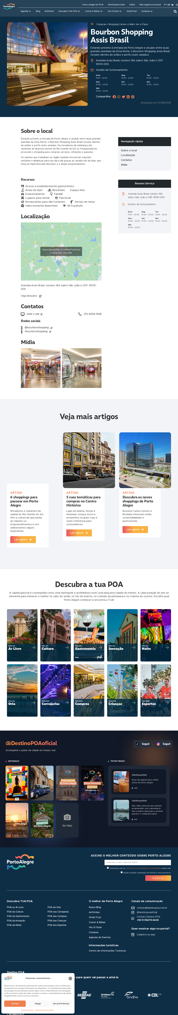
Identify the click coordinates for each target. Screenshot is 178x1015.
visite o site (34, 314)
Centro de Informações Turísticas (107, 951)
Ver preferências (61, 1004)
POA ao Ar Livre (15, 907)
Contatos (126, 160)
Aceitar (14, 1004)
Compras (94, 932)
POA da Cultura (15, 912)
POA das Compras (57, 916)
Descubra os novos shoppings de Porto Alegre (138, 501)
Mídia (124, 165)
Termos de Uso (27, 1010)
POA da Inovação (16, 921)
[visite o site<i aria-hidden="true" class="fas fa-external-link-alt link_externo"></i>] (22, 314)
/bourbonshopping (38, 331)
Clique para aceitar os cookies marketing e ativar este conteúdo (61, 251)
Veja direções (29, 296)
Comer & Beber (97, 922)
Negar (38, 1004)
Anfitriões (94, 912)
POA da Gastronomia (18, 916)
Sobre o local (129, 150)
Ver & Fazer (95, 927)
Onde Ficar (95, 917)
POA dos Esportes (57, 925)
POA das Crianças (57, 921)
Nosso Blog (95, 907)
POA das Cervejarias (58, 912)
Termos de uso (132, 868)
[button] (70, 978)
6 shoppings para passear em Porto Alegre (24, 501)
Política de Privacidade (151, 868)
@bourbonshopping (38, 327)
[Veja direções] (40, 296)
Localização (128, 155)
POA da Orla (54, 907)
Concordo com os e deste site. (140, 868)
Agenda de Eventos (100, 937)
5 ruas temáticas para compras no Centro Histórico (83, 501)
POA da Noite (14, 925)
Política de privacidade (44, 1010)
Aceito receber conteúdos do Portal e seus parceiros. (147, 873)
